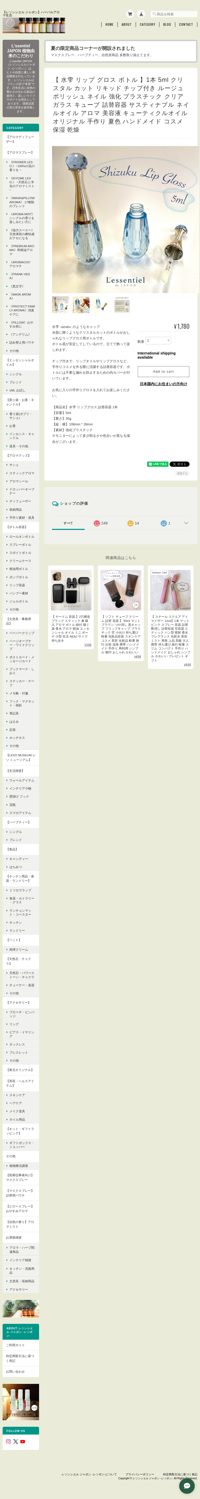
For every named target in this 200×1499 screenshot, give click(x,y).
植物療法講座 (18, 1165)
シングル (15, 374)
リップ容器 (17, 585)
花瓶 (12, 804)
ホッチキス (17, 737)
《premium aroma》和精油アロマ (21, 249)
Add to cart (163, 362)
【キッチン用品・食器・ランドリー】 (20, 878)
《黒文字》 (17, 285)
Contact (186, 24)
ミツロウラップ (20, 890)
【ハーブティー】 (18, 822)
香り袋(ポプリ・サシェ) (20, 415)
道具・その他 (18, 445)
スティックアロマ (21, 472)
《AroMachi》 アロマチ (20, 263)
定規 (12, 729)
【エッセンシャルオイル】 (20, 362)
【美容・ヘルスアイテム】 (20, 1083)
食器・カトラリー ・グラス (21, 900)
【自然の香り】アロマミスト (20, 1224)
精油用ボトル (18, 568)
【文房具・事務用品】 (18, 621)
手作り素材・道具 (21, 517)
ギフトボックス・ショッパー (21, 1144)
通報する (182, 463)
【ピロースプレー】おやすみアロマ (20, 1208)
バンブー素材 (18, 593)
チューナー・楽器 (21, 984)
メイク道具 (17, 1111)
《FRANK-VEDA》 (19, 275)
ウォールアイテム (21, 780)
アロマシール (18, 481)
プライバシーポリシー (140, 1472)
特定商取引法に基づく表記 (20, 1356)
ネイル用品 (17, 1119)
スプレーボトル (20, 544)
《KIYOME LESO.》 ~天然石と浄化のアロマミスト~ (21, 183)
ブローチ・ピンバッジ (21, 1013)
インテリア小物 (20, 788)
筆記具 (14, 713)
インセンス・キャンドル (21, 435)
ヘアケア (15, 1102)
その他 (14, 350)
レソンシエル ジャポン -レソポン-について (89, 1472)
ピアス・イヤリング (21, 1033)
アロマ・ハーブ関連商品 (21, 1249)
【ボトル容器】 (17, 526)
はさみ (14, 721)
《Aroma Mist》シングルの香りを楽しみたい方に (22, 217)
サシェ (14, 464)
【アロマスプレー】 (20, 152)
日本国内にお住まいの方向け (163, 374)
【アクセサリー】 (18, 1002)
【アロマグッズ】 (18, 455)
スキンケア (17, 1094)
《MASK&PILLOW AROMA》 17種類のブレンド (22, 201)
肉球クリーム (18, 949)
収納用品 (15, 509)
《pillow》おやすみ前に (21, 324)
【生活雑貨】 (15, 770)
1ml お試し (17, 390)
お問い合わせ (15, 1369)
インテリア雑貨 (20, 1259)
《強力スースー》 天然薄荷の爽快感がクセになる (21, 233)
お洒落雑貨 (14, 1237)
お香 (12, 425)
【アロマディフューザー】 (20, 139)
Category (147, 24)
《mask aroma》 (20, 296)
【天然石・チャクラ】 (18, 961)
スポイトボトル (20, 552)
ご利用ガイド (15, 1342)
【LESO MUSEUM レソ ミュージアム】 (21, 757)
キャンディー (18, 858)
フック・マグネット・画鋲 (21, 703)
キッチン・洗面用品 (21, 1269)
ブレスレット (18, 1052)
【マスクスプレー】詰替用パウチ (20, 1193)
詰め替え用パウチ (21, 342)
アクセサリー (18, 1287)
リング (14, 1023)
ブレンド (15, 382)
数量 (141, 332)
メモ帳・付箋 (18, 693)
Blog (167, 24)
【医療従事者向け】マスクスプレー (20, 1177)
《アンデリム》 (20, 334)
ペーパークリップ (21, 632)
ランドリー (17, 930)
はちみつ (15, 866)
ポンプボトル (18, 576)
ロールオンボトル (21, 536)
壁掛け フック (19, 796)
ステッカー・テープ (21, 682)
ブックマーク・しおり (21, 670)
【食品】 (12, 849)
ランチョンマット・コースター (20, 912)
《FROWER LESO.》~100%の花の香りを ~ (22, 165)
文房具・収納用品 (21, 1279)
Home (109, 24)
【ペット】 (14, 939)
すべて (68, 513)
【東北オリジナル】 (20, 1069)
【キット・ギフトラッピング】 (20, 1131)
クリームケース (20, 560)
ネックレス (17, 1044)
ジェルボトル (18, 601)
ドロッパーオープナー (21, 491)
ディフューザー (20, 501)
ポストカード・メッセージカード (21, 658)
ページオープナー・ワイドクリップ (21, 644)
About (127, 24)
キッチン (15, 922)
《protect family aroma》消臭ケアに (22, 309)
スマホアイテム (20, 812)
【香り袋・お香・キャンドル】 (20, 402)
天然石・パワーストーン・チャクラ (21, 974)
